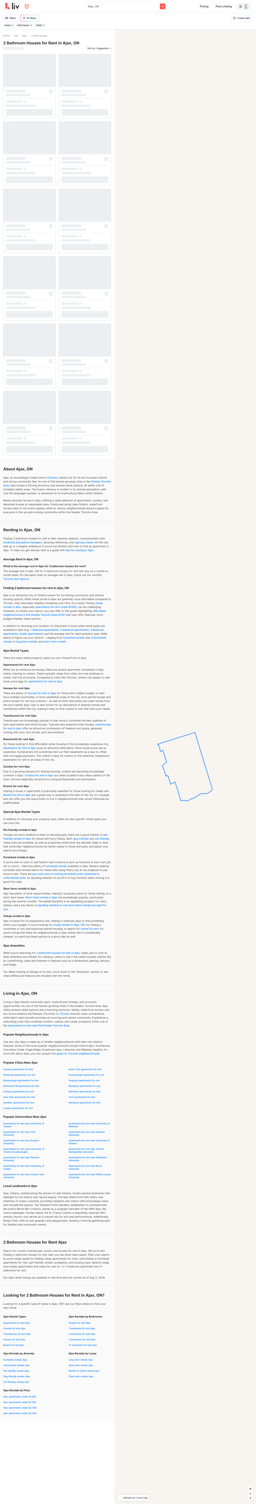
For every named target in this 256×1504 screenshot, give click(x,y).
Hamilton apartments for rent (18, 1102)
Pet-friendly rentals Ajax (16, 1370)
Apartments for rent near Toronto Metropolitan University (86, 1150)
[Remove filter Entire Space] (31, 25)
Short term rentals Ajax (81, 1365)
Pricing (204, 6)
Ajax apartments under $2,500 (20, 1413)
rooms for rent (90, 928)
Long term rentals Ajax (81, 1359)
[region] (185, 766)
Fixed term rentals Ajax (81, 1376)
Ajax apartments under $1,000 (19, 1396)
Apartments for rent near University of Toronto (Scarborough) (23, 1150)
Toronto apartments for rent (18, 1069)
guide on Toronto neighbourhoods (78, 1053)
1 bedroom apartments (44, 629)
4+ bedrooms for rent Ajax (83, 1345)
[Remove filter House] (12, 25)
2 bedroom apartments (74, 629)
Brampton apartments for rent (85, 1086)
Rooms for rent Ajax (13, 1345)
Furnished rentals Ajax (15, 1359)
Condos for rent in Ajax (39, 775)
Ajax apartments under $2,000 (20, 1407)
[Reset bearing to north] (250, 1498)
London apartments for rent (18, 1108)
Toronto (65, 1013)
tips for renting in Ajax (79, 550)
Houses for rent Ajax (14, 1339)
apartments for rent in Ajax (45, 681)
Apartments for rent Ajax (16, 1322)
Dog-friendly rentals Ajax (16, 1376)
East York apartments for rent (19, 1097)
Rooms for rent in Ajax (17, 795)
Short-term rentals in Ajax (41, 897)
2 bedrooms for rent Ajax (82, 1334)
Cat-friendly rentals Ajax (16, 1381)
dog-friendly (81, 838)
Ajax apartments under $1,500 (19, 1402)
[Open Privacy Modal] (27, 6)
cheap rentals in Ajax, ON (69, 924)
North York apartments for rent (85, 1069)
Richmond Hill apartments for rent (21, 1086)
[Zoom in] (250, 1489)
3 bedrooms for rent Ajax (82, 1339)
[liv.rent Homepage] (12, 6)
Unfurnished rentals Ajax (16, 1365)
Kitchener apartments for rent (84, 1102)
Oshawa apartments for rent (18, 1091)
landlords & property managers (22, 542)
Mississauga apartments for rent (21, 1080)
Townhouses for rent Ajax (17, 1334)
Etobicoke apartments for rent (19, 1074)
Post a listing (224, 6)
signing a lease (84, 542)
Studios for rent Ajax (80, 1322)
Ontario (53, 477)
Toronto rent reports (16, 579)
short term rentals (55, 641)
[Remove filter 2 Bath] (43, 25)
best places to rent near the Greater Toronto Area (38, 1025)
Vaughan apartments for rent (84, 1080)
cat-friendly (102, 838)
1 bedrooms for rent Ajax (82, 1328)
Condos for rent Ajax (14, 1328)
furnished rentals (74, 637)
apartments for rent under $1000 (55, 607)
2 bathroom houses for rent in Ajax (58, 952)
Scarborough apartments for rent (86, 1074)
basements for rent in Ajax (19, 748)
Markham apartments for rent (84, 1091)
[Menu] (244, 6)
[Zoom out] (250, 1493)
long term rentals (26, 641)
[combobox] (88, 6)
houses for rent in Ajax (42, 693)
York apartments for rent (82, 1097)
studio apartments (30, 633)
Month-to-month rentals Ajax (84, 1370)
